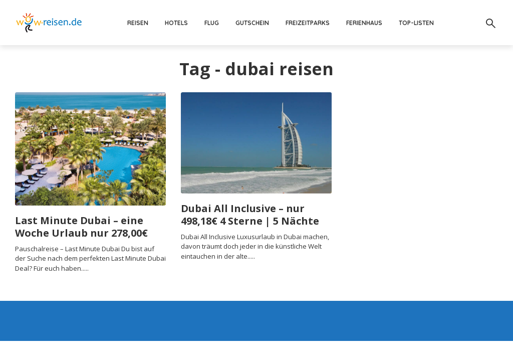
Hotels (176, 23)
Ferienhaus (364, 23)
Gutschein (252, 23)
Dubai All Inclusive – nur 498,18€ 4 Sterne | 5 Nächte (250, 214)
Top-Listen (416, 23)
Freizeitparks (308, 23)
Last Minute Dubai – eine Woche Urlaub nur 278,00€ (81, 226)
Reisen (137, 23)
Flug (211, 23)
